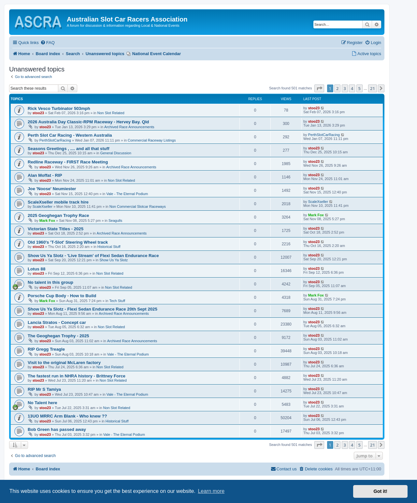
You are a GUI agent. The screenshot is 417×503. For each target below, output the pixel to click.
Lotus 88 (36, 269)
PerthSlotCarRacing (55, 140)
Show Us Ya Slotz (113, 260)
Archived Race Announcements (129, 127)
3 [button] (345, 88)
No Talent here (42, 402)
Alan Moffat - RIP (45, 175)
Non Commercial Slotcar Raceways (137, 206)
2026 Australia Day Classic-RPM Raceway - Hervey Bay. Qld (88, 121)
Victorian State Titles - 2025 (55, 228)
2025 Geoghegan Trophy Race (58, 215)
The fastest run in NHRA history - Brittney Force (76, 375)
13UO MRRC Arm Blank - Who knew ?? (67, 416)
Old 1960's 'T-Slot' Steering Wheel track (68, 242)
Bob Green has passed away (57, 429)
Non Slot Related (110, 113)
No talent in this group (50, 282)
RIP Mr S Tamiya (44, 389)
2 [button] (337, 88)
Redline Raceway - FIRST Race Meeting (68, 162)
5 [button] (359, 88)
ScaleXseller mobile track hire (58, 202)
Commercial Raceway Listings (152, 140)
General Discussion (115, 153)
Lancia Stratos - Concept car (57, 322)
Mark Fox (47, 220)
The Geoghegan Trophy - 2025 (58, 335)
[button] (319, 88)
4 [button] (352, 88)
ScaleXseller (42, 206)
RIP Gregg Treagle (46, 349)
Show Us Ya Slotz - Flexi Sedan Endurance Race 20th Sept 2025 (92, 309)
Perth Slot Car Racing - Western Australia (70, 135)
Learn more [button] (211, 491)
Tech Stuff (117, 301)
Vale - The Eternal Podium (127, 194)
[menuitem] (47, 43)
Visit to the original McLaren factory (64, 362)
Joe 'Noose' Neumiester (52, 188)
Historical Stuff (109, 247)
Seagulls (115, 220)
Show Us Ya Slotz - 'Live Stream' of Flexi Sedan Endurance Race (93, 255)
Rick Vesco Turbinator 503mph (59, 108)
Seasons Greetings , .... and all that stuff (68, 148)
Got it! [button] (380, 491)
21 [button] (372, 88)
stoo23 (38, 113)
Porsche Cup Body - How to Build (62, 295)
